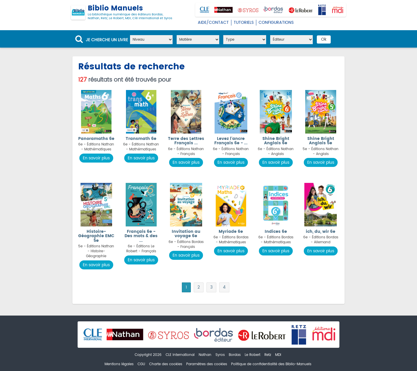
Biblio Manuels (122, 12)
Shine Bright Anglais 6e (275, 140)
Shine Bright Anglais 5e (320, 140)
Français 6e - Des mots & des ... (141, 236)
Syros (220, 355)
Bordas (235, 355)
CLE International (180, 355)
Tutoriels (244, 23)
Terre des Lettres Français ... (186, 140)
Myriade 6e (231, 231)
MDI (278, 355)
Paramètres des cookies (206, 364)
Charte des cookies (165, 364)
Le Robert (252, 355)
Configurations (276, 23)
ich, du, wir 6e (320, 231)
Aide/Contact (213, 23)
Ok (323, 39)
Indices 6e (276, 231)
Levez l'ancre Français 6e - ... (231, 140)
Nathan (205, 355)
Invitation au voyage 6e (186, 233)
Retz (267, 355)
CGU (141, 364)
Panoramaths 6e (96, 138)
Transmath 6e (141, 138)
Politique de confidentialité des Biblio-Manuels (271, 364)
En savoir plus (96, 158)
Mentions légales (119, 364)
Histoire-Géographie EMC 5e (96, 236)
